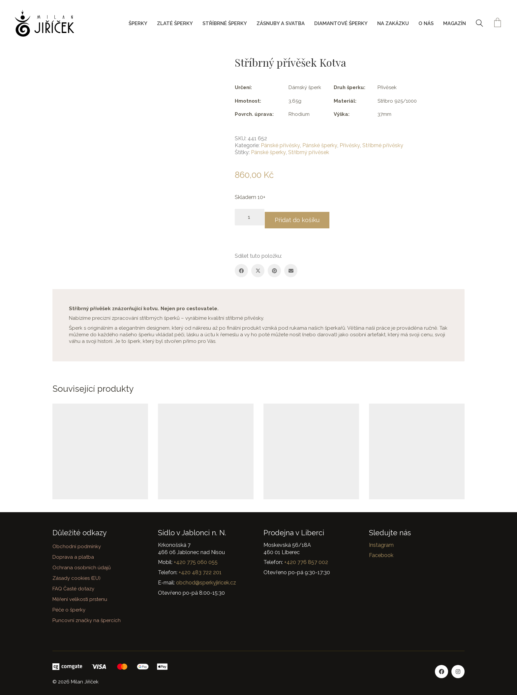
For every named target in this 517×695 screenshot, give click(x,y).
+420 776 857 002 (306, 562)
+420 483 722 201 (200, 572)
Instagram (381, 545)
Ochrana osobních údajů (81, 567)
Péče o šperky (68, 609)
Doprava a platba (73, 557)
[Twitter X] (257, 267)
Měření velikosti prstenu (79, 599)
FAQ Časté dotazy (73, 588)
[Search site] (479, 24)
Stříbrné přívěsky (382, 145)
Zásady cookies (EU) (76, 578)
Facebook (381, 555)
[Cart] (497, 23)
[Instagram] (458, 671)
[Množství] (249, 217)
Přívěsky (350, 145)
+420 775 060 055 (196, 562)
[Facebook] (241, 267)
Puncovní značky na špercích (86, 620)
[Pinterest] (274, 267)
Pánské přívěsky (280, 145)
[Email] (290, 267)
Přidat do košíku (303, 217)
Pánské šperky (319, 145)
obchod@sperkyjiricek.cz (206, 582)
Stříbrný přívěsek (308, 152)
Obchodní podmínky (76, 546)
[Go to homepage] (44, 23)
